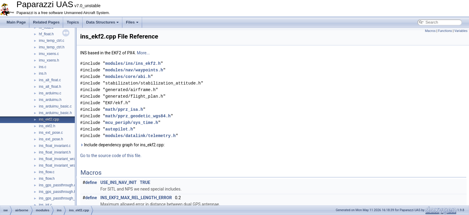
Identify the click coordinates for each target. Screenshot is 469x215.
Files (132, 22)
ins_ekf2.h (47, 126)
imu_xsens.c (49, 54)
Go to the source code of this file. (110, 155)
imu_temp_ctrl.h (51, 47)
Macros (430, 31)
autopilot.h (119, 129)
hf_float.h (46, 34)
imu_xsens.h (49, 60)
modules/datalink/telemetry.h (140, 136)
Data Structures (102, 22)
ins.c (42, 67)
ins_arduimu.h (50, 100)
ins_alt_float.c (50, 80)
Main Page (16, 22)
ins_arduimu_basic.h (55, 113)
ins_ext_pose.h (51, 139)
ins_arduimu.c (50, 93)
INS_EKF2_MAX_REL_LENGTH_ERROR (136, 197)
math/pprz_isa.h (124, 109)
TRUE (145, 182)
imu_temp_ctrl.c (51, 41)
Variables (461, 31)
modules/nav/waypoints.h (134, 70)
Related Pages (46, 22)
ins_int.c (45, 205)
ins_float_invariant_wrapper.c (62, 159)
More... (143, 52)
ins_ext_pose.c (51, 132)
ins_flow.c (46, 172)
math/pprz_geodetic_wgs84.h (137, 116)
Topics (73, 22)
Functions (445, 31)
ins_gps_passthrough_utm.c (61, 198)
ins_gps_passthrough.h (57, 192)
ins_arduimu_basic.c (55, 106)
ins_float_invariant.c (55, 146)
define (91, 182)
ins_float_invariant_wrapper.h (62, 165)
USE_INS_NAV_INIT (118, 182)
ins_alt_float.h (50, 87)
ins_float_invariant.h (55, 152)
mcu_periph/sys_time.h (131, 122)
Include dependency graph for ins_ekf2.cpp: (122, 144)
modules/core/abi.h (127, 76)
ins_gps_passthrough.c (57, 185)
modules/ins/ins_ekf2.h (133, 63)
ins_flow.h (47, 178)
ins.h (42, 73)
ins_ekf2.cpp (49, 119)
